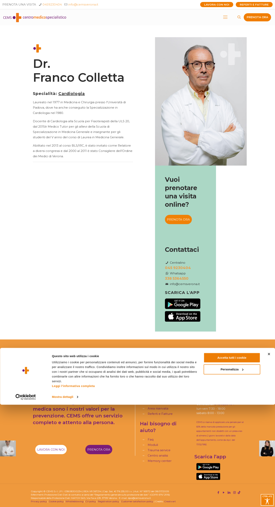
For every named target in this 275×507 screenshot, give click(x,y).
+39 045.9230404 (215, 382)
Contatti (154, 397)
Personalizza (232, 471)
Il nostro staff (157, 375)
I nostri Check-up (161, 386)
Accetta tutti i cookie (231, 460)
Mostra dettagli (62, 499)
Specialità (155, 370)
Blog (151, 391)
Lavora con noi (216, 4)
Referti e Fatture (254, 4)
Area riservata (158, 408)
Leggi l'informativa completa (73, 488)
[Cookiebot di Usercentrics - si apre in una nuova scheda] (25, 499)
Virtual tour (156, 402)
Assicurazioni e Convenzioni (168, 381)
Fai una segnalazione (101, 389)
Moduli (153, 445)
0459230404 (52, 4)
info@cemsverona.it (83, 4)
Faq (150, 439)
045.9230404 (224, 404)
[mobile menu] (225, 17)
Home (152, 365)
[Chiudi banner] (268, 456)
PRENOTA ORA (257, 17)
